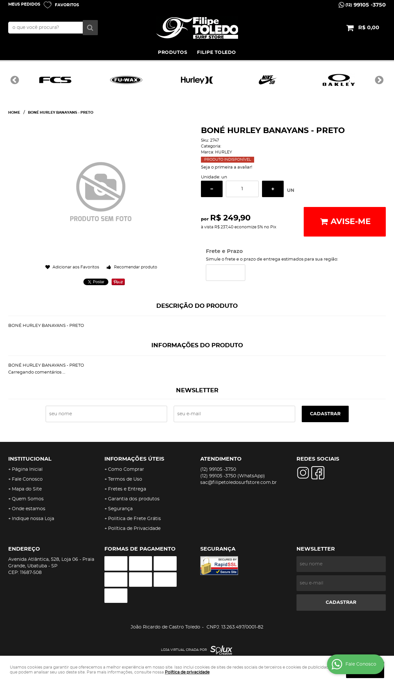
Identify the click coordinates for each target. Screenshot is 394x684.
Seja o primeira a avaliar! (226, 167)
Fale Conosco (27, 479)
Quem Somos (28, 499)
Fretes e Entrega (127, 489)
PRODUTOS (172, 52)
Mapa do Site (27, 489)
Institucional (30, 459)
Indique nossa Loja (33, 518)
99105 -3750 (365, 5)
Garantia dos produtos (134, 499)
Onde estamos (28, 509)
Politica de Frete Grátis (134, 518)
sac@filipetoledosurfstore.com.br (238, 482)
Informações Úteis (134, 459)
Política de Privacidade (134, 528)
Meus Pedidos (24, 4)
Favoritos (67, 5)
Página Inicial (27, 469)
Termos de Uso (125, 479)
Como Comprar (126, 469)
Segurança (120, 509)
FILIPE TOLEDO (216, 52)
